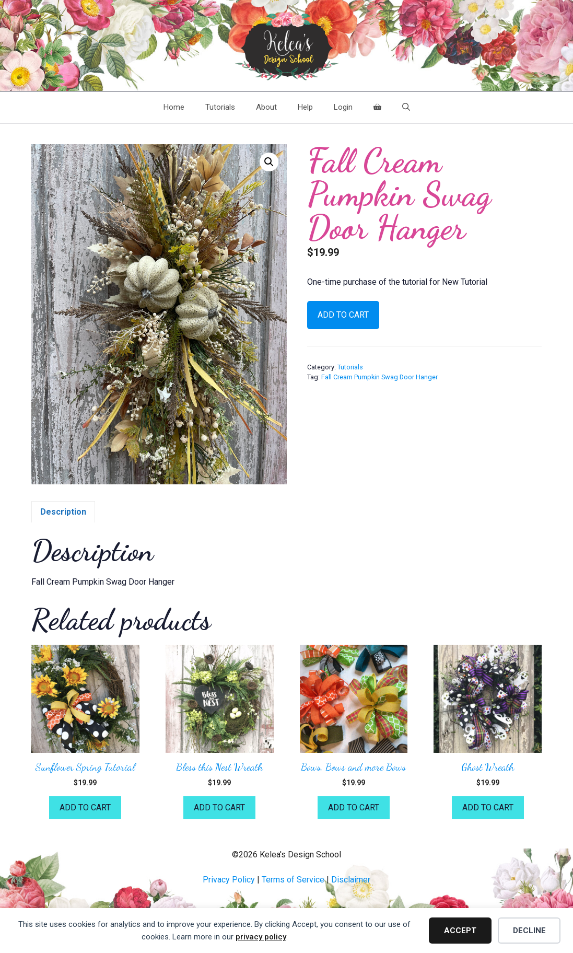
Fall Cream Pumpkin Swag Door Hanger (379, 377)
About (266, 107)
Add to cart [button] (85, 807)
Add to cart (343, 315)
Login (343, 107)
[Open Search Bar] (406, 107)
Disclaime (349, 880)
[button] (269, 162)
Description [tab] (63, 512)
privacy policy (261, 937)
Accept (460, 930)
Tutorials (220, 107)
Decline (529, 930)
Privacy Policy (229, 880)
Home (173, 107)
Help (305, 107)
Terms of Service (293, 880)
